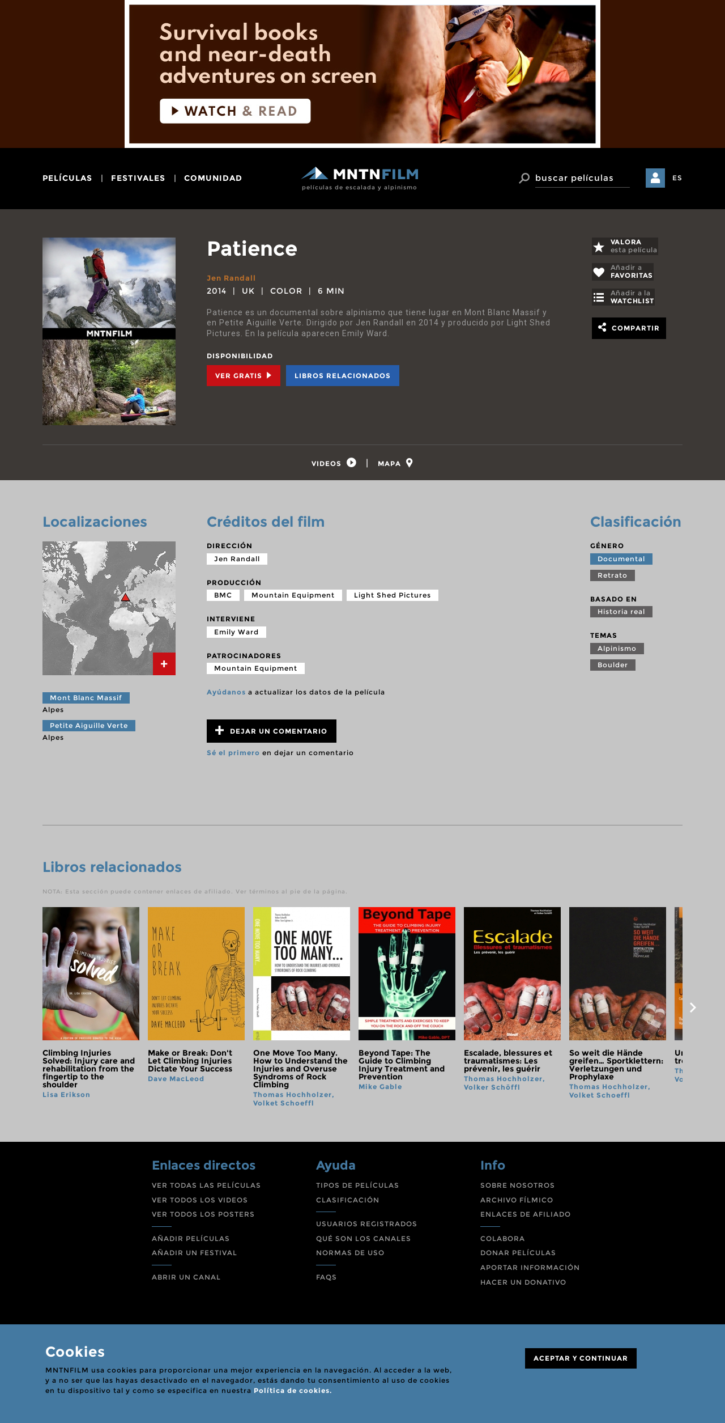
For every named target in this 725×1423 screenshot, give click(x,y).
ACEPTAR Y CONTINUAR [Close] (581, 1358)
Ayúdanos (226, 695)
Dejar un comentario (271, 734)
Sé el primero (233, 756)
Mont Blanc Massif (86, 701)
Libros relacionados (343, 375)
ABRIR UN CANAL (186, 1280)
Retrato (613, 578)
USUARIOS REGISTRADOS (366, 1227)
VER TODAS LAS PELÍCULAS (206, 1188)
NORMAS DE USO (350, 1256)
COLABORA (502, 1242)
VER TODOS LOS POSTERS (203, 1217)
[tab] (332, 465)
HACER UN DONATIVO (523, 1285)
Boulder (613, 668)
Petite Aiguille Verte (89, 728)
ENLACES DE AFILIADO (525, 1217)
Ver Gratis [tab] (243, 375)
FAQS (326, 1280)
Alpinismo (617, 651)
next (693, 1011)
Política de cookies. (293, 1390)
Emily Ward (236, 635)
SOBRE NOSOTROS (517, 1188)
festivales (138, 178)
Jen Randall (233, 278)
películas (67, 178)
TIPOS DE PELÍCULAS (357, 1188)
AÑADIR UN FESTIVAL (194, 1256)
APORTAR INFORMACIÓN (530, 1271)
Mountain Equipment (293, 598)
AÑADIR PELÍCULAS (191, 1242)
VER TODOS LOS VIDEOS (200, 1202)
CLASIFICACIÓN (347, 1202)
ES (677, 177)
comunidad (213, 178)
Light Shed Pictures (392, 598)
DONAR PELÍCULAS (518, 1256)
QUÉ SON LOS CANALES (363, 1242)
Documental (621, 561)
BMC (223, 598)
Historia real (621, 615)
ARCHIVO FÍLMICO (516, 1202)
